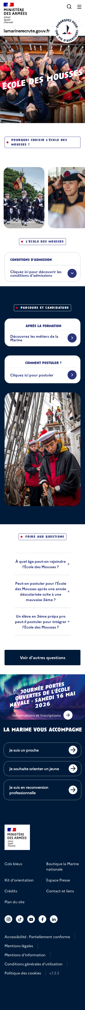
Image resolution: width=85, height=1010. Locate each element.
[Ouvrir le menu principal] (79, 7)
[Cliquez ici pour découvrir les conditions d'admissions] (43, 273)
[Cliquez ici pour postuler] (43, 374)
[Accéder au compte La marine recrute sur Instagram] (8, 919)
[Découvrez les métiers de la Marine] (43, 337)
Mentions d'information (25, 954)
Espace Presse (58, 879)
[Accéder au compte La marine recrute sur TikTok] (19, 919)
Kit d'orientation (19, 879)
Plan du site (14, 901)
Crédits (11, 890)
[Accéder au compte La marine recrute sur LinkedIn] (53, 919)
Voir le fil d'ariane (20, 42)
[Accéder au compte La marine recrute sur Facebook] (42, 919)
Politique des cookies (23, 972)
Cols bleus (13, 863)
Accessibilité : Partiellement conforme (37, 936)
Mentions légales (19, 945)
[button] (69, 7)
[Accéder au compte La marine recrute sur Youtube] (31, 919)
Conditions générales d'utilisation (34, 963)
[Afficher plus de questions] (42, 657)
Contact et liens (60, 890)
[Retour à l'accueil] (67, 30)
